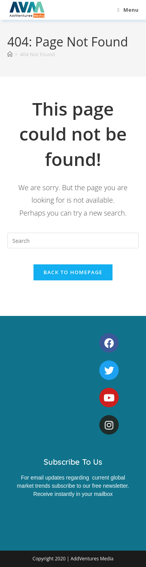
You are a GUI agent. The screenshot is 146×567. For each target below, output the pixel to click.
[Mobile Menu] (128, 9)
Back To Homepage (73, 272)
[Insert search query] (73, 240)
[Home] (9, 54)
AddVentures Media (91, 558)
